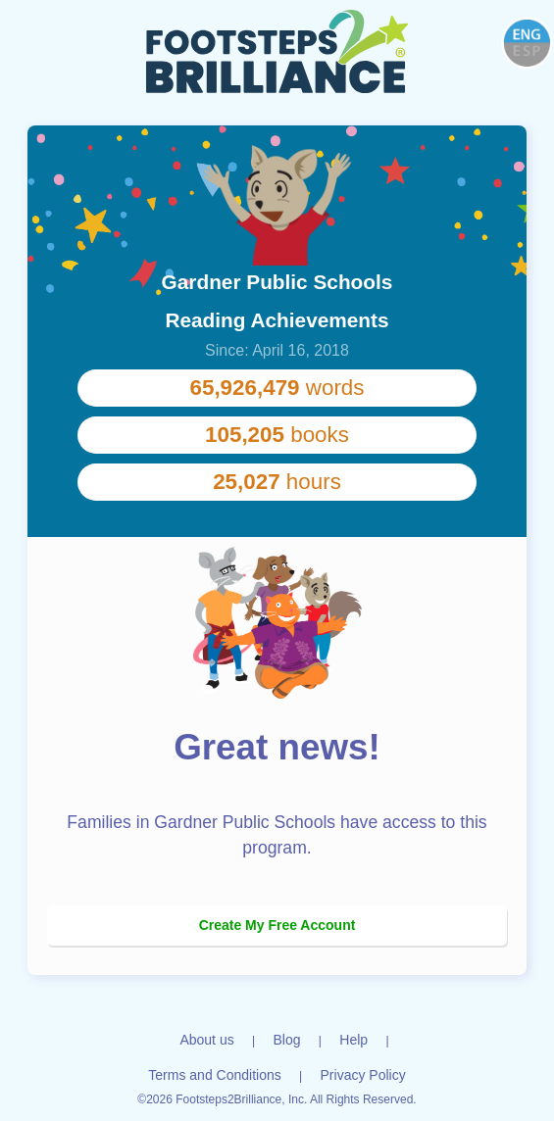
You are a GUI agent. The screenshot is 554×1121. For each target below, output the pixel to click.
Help (353, 1040)
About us (206, 1040)
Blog (286, 1040)
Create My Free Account (277, 925)
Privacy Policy (363, 1075)
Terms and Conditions (214, 1075)
